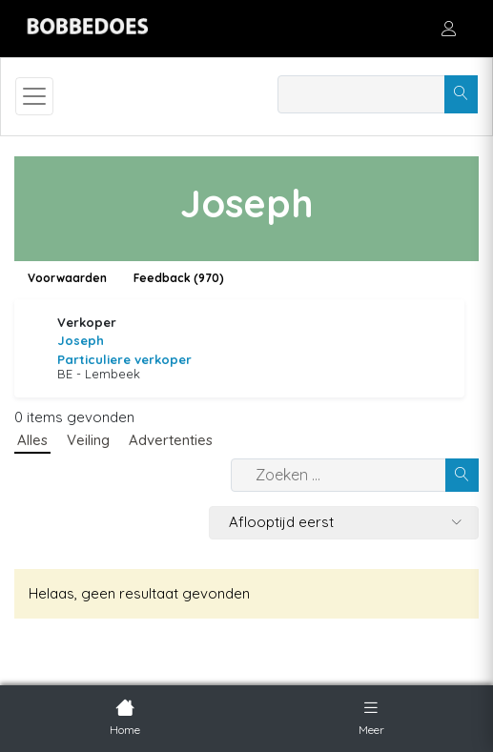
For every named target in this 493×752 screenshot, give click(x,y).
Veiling (88, 440)
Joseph (80, 340)
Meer (371, 716)
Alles (32, 440)
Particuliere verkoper (124, 359)
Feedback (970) (179, 278)
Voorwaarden (67, 278)
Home (125, 716)
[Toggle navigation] (34, 96)
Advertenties (171, 440)
